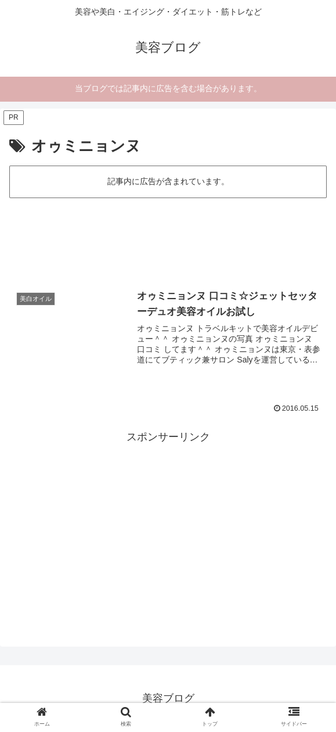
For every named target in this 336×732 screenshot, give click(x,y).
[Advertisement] (168, 236)
